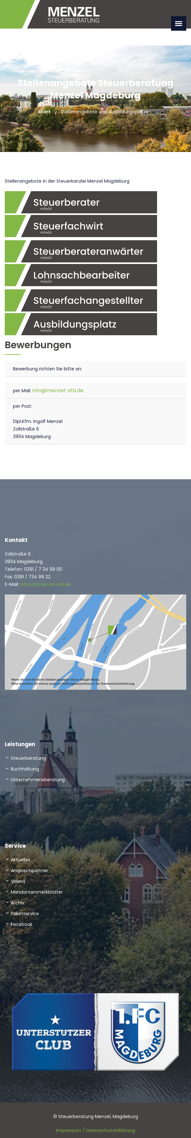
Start (44, 112)
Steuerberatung (28, 758)
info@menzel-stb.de (57, 390)
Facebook (21, 924)
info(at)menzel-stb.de (45, 584)
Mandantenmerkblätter (37, 892)
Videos (18, 881)
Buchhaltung (25, 769)
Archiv (17, 903)
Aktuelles (20, 860)
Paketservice (25, 913)
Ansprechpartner (29, 870)
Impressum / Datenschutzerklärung (95, 1130)
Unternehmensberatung (38, 779)
